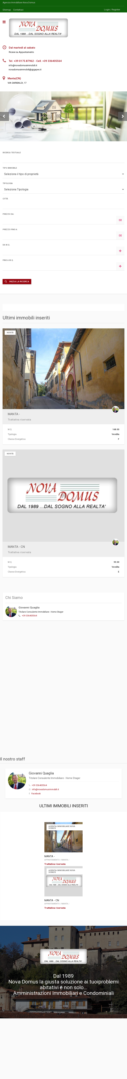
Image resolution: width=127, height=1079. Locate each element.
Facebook (36, 793)
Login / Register (112, 9)
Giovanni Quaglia (29, 607)
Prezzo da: (8, 214)
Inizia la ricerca (17, 281)
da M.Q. (6, 245)
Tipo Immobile (10, 168)
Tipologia (8, 183)
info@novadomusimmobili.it (45, 789)
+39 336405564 (29, 615)
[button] (4, 116)
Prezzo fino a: (10, 229)
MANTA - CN (16, 546)
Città (5, 199)
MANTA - (14, 414)
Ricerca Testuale (12, 153)
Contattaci (18, 9)
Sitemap (7, 9)
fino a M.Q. (8, 260)
